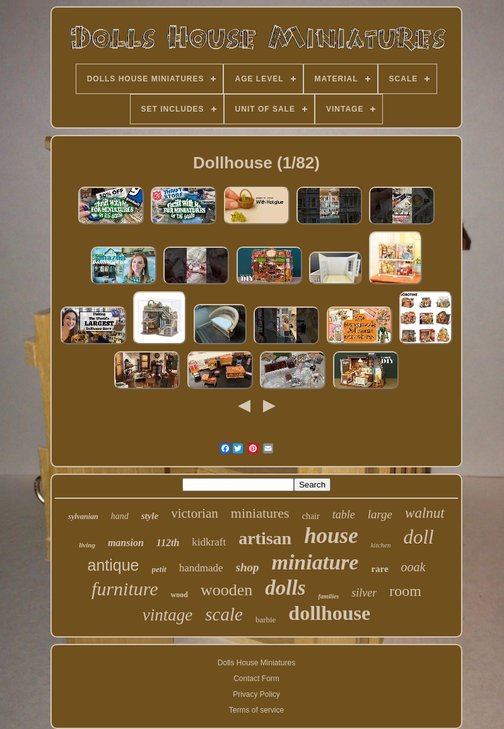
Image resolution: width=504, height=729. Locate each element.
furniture (124, 588)
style (150, 516)
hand (120, 516)
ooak (413, 567)
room (405, 591)
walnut (425, 513)
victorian (194, 513)
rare (379, 569)
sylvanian (83, 516)
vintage (167, 614)
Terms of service (256, 710)
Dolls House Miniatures (256, 662)
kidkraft (209, 542)
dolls (285, 587)
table (343, 514)
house (331, 535)
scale (224, 614)
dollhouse (329, 613)
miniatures (260, 513)
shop (247, 567)
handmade (201, 568)
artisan (264, 538)
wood (179, 594)
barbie (265, 619)
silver (364, 592)
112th (167, 542)
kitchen (381, 545)
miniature (314, 562)
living (87, 545)
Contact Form (256, 678)
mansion (126, 542)
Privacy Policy (256, 694)
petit (159, 569)
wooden (226, 590)
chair (311, 516)
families (328, 596)
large (380, 514)
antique (113, 565)
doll (419, 537)
